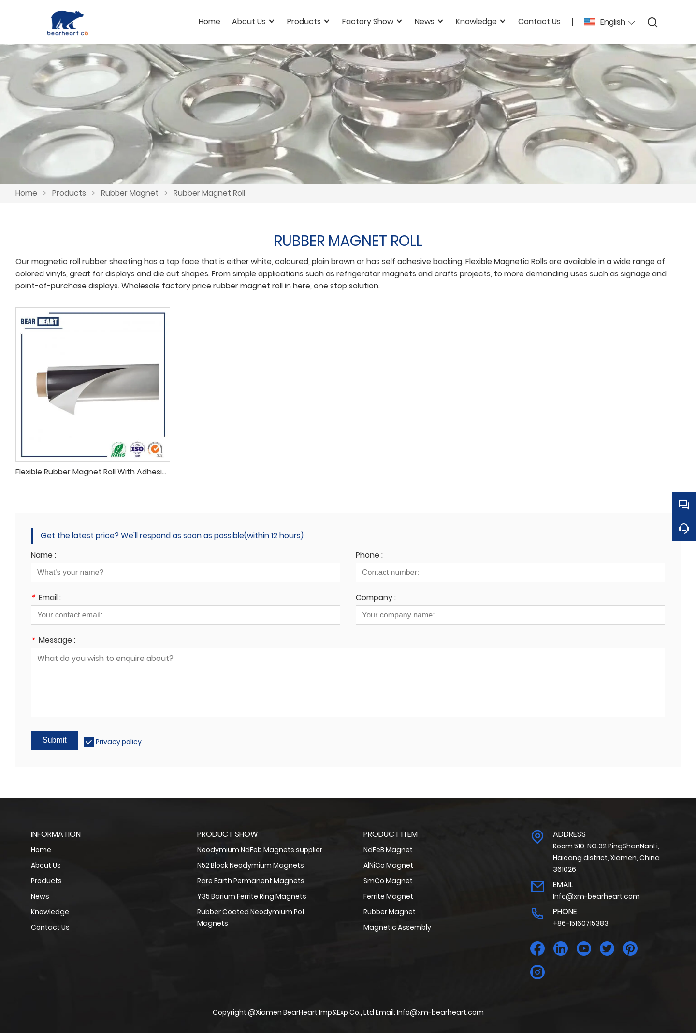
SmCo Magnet (388, 881)
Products (69, 193)
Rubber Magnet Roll (209, 193)
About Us (46, 865)
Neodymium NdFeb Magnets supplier (259, 850)
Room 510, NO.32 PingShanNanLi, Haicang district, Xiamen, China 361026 (606, 857)
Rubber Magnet (130, 193)
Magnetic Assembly (397, 927)
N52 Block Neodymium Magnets (250, 865)
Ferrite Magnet (388, 896)
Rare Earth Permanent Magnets (250, 881)
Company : (376, 598)
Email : (46, 598)
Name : (43, 555)
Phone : (369, 555)
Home (26, 193)
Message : (53, 641)
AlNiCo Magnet (388, 865)
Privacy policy (119, 741)
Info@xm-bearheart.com (596, 896)
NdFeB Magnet (388, 850)
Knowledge (50, 912)
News (40, 896)
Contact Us (50, 927)
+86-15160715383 (581, 923)
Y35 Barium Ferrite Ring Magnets (251, 896)
